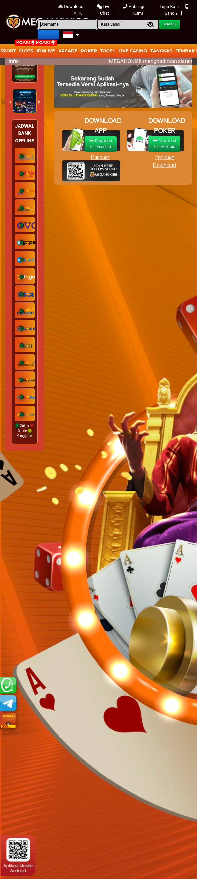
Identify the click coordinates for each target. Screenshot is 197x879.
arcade (67, 50)
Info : (14, 61)
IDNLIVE (46, 50)
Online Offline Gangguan (24, 430)
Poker (89, 50)
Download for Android (100, 143)
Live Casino (132, 50)
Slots (26, 50)
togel (107, 50)
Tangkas (161, 50)
